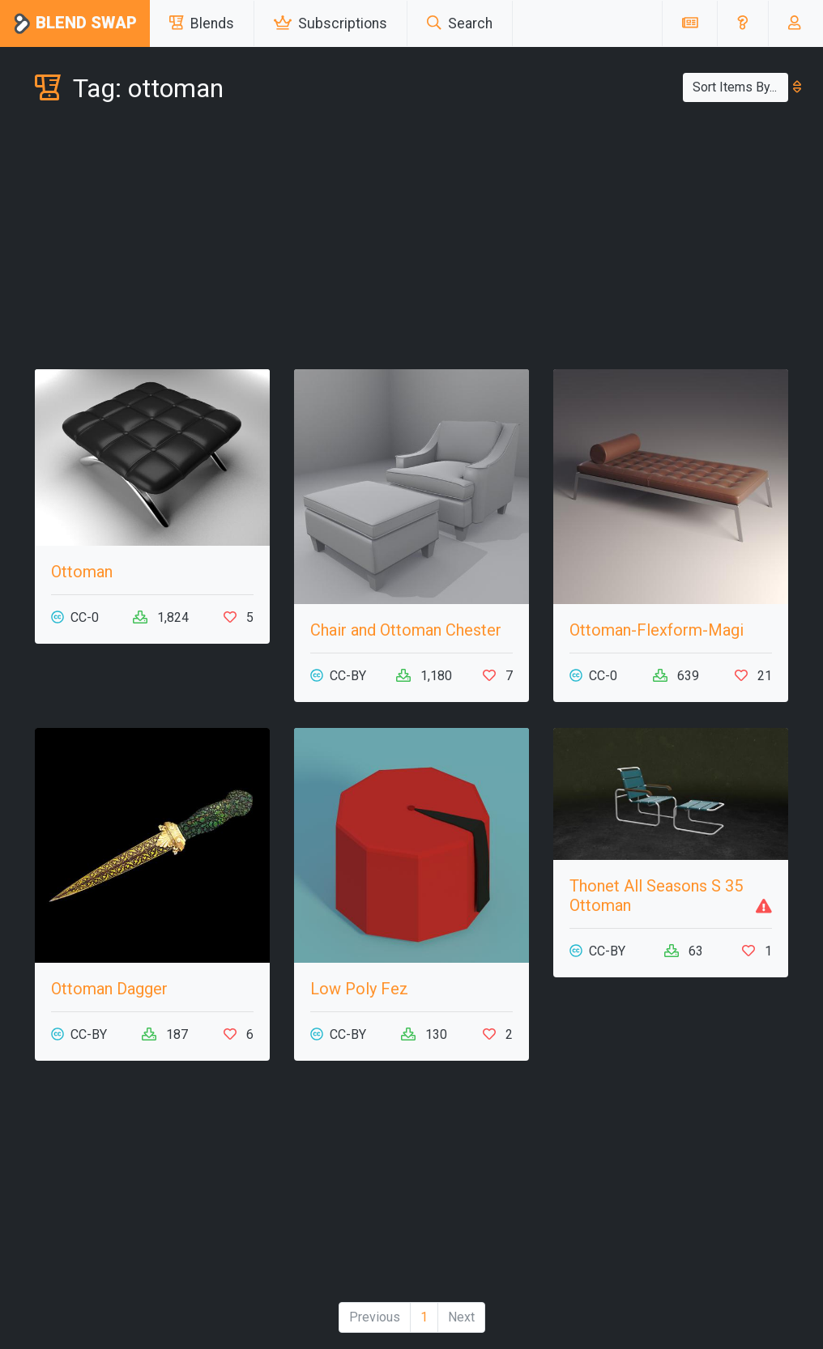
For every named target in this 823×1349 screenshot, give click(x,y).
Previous (374, 1317)
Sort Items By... (740, 87)
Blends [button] (201, 23)
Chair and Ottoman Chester (405, 630)
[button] (742, 23)
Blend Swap (75, 23)
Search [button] (460, 23)
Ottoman (82, 571)
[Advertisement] (411, 239)
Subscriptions (330, 23)
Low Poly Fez (359, 988)
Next (461, 1317)
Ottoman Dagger (109, 988)
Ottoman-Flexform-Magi (656, 630)
